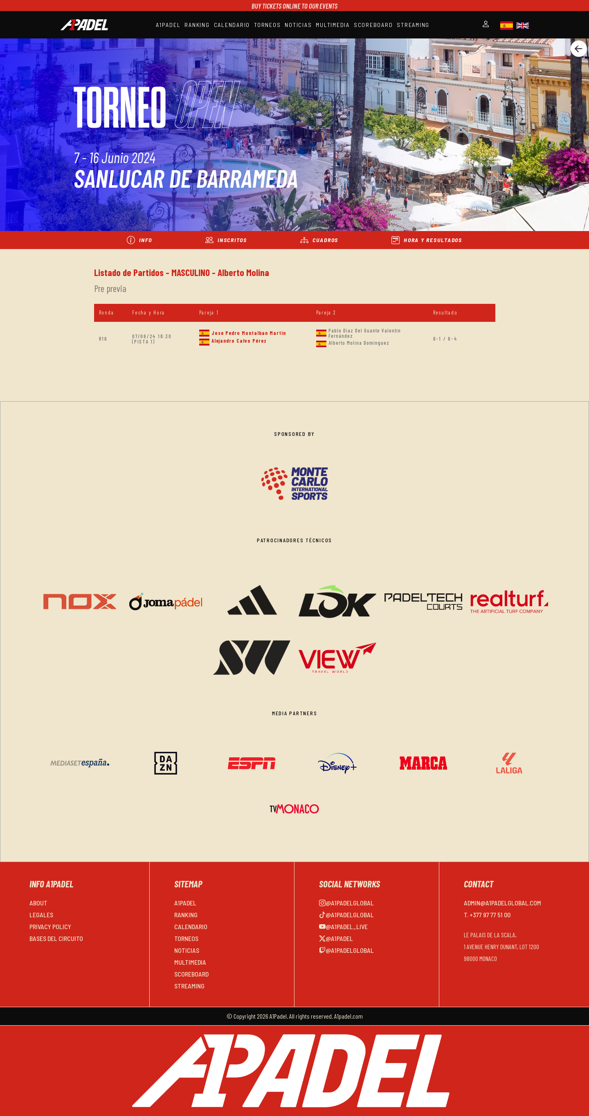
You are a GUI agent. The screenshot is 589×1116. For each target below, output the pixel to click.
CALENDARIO (232, 24)
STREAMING (413, 24)
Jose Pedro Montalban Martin (248, 333)
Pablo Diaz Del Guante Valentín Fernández (364, 333)
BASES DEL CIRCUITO (56, 938)
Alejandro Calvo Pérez (239, 340)
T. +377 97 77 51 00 (487, 914)
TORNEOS (267, 24)
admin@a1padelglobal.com (502, 903)
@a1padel (336, 938)
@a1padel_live (343, 926)
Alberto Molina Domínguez (358, 342)
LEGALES (41, 914)
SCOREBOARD (373, 24)
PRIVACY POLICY (50, 926)
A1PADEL (168, 24)
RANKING (196, 24)
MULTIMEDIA (333, 24)
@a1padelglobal (346, 903)
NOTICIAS (298, 24)
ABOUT (38, 903)
